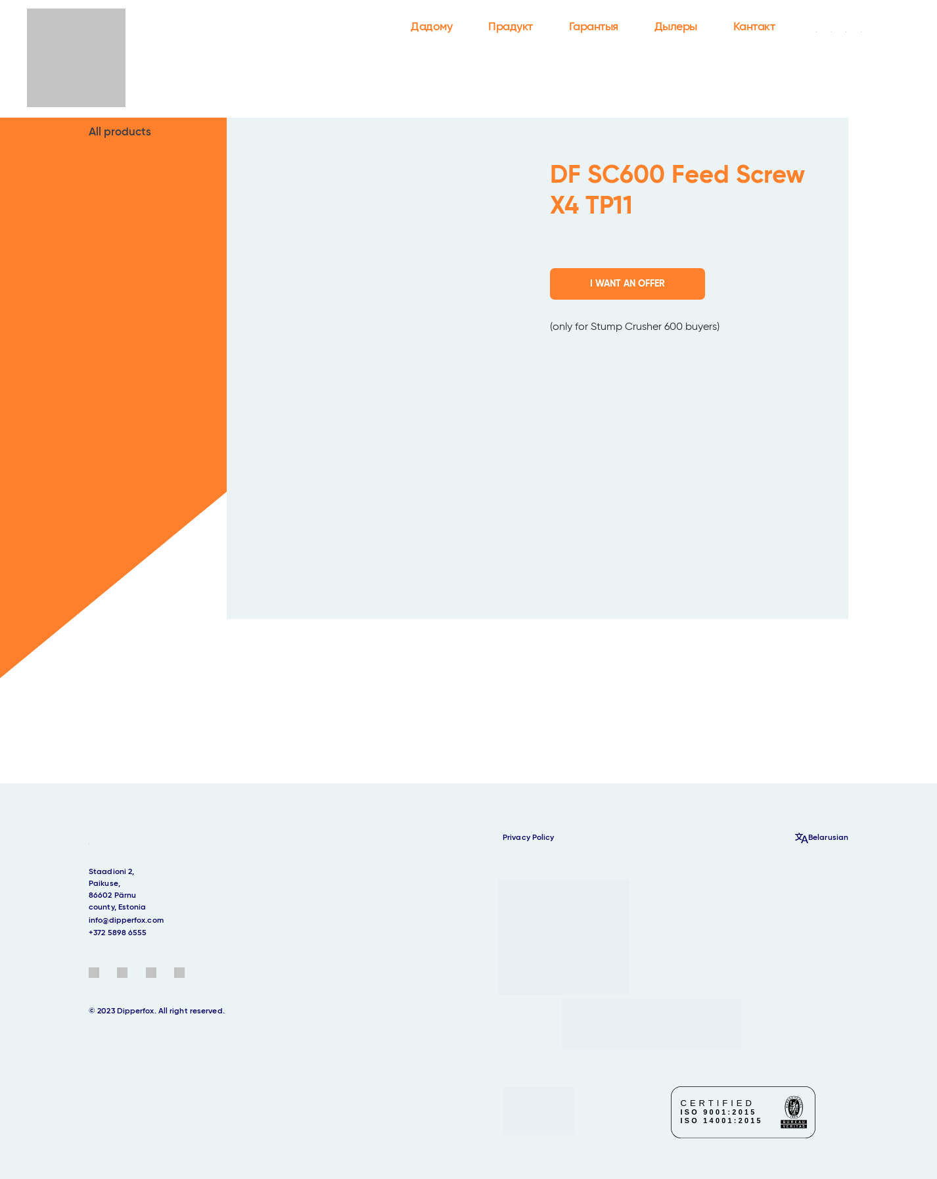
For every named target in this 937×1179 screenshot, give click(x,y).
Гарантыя (593, 27)
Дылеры (675, 27)
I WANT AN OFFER (627, 284)
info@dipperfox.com (126, 921)
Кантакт (754, 27)
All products (120, 132)
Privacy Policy (528, 838)
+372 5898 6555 (118, 933)
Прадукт (510, 27)
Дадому (431, 27)
